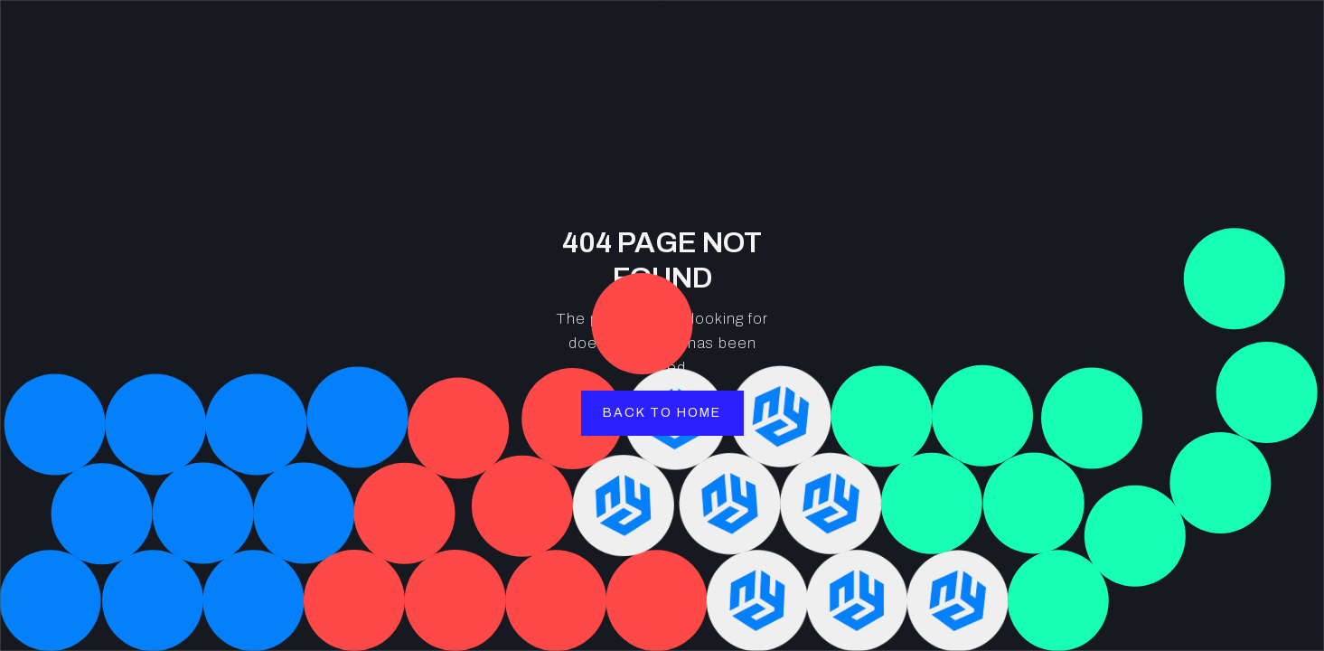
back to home (662, 413)
